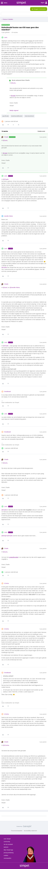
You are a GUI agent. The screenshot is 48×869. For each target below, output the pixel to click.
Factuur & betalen (8, 19)
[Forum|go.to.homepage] (9, 9)
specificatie (5, 116)
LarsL (5, 37)
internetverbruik (29, 116)
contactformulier (13, 557)
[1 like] (9, 121)
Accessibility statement (30, 830)
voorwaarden (7, 858)
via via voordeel (8, 844)
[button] (2, 9)
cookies (6, 855)
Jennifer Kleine (8, 216)
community (7, 841)
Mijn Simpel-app (8, 850)
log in (44, 3)
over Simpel (7, 839)
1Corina (6, 583)
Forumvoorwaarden (16, 830)
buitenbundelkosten (16, 116)
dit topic (13, 95)
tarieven (6, 847)
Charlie (6, 137)
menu (4, 3)
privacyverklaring (8, 852)
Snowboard (7, 391)
